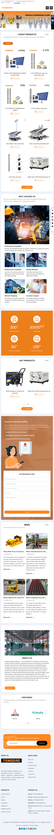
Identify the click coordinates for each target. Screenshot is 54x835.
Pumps (3, 797)
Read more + (10, 688)
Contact (8, 2)
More (47, 34)
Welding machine (6, 808)
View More (27, 408)
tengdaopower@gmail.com (27, 1)
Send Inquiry (15, 78)
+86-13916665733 (8, 1)
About (2, 2)
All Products (8, 43)
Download (31, 768)
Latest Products (27, 34)
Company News (32, 765)
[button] (25, 27)
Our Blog (30, 771)
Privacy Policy (32, 777)
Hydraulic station (6, 811)
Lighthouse (4, 806)
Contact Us (31, 774)
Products (30, 762)
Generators (4, 803)
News (27, 525)
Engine (3, 800)
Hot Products (27, 360)
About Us (30, 759)
